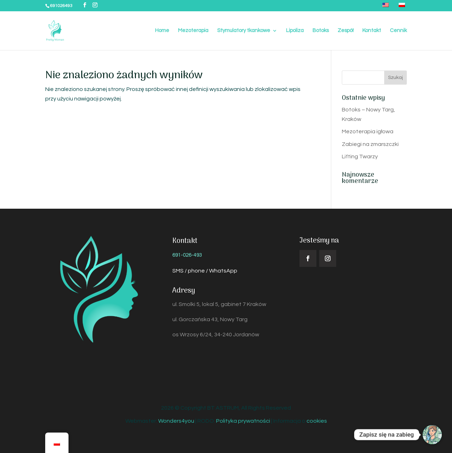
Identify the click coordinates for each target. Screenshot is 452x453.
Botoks (321, 30)
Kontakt (371, 30)
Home (162, 30)
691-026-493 (187, 255)
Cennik (398, 30)
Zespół (345, 30)
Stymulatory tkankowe (243, 30)
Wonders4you (176, 421)
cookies (317, 421)
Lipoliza (295, 30)
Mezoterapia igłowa (367, 131)
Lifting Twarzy (360, 156)
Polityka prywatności (243, 421)
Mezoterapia (193, 30)
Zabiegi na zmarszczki (370, 144)
